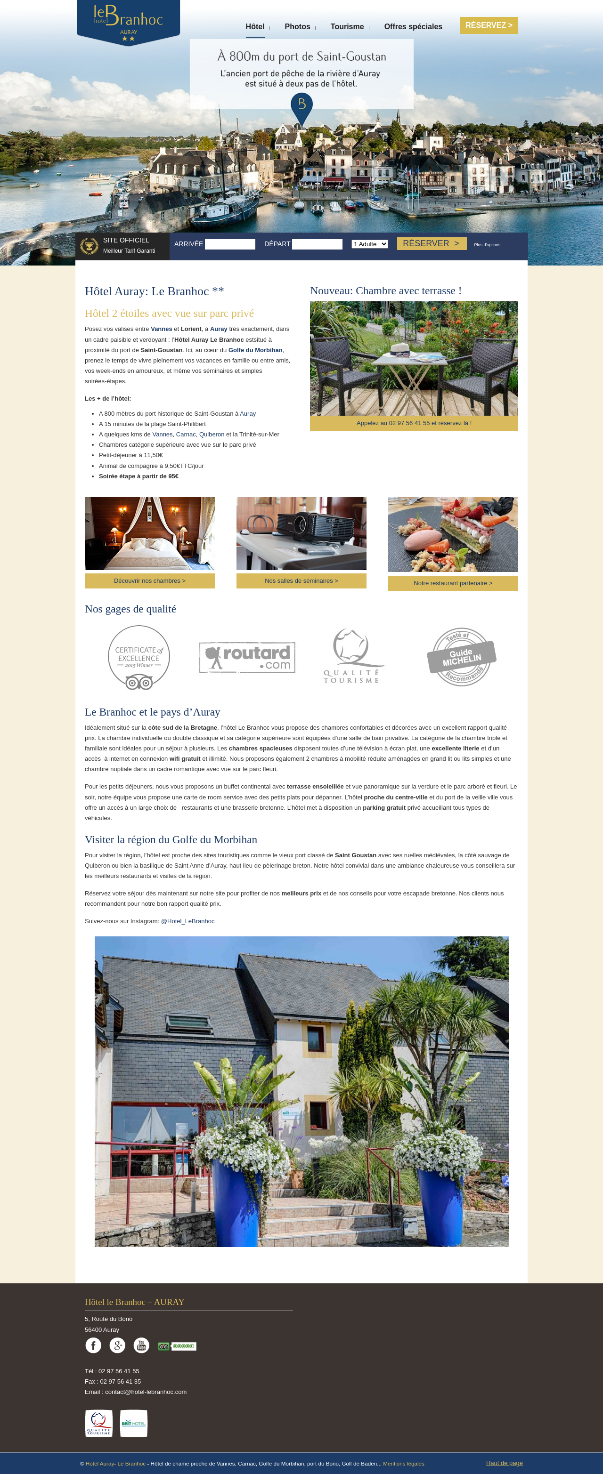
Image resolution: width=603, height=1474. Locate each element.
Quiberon (211, 434)
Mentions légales (403, 1463)
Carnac (186, 434)
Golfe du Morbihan (255, 350)
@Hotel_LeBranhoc (188, 921)
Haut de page (504, 1462)
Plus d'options (487, 244)
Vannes (161, 328)
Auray (219, 328)
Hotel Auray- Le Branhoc (116, 1463)
